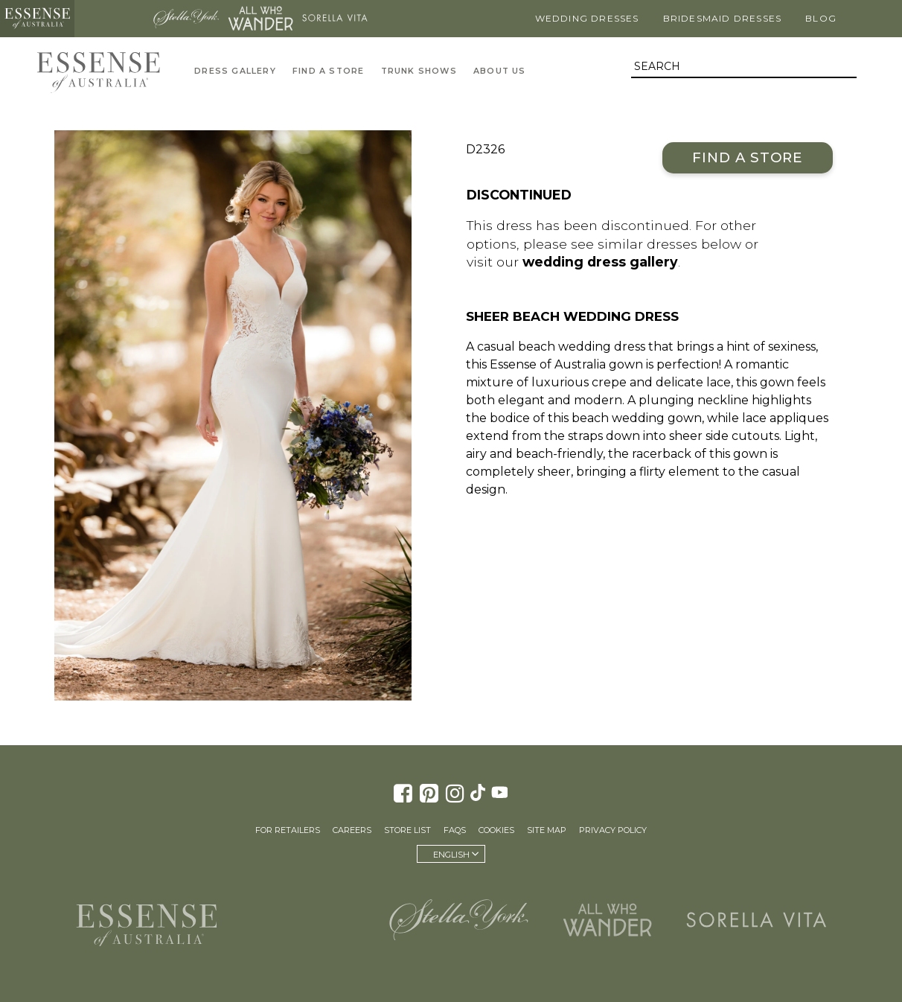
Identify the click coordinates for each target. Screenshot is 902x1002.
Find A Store (328, 71)
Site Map (546, 830)
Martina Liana (111, 18)
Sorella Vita (335, 18)
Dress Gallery (235, 71)
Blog (821, 18)
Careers (352, 830)
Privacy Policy (613, 830)
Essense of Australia (37, 18)
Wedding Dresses (587, 18)
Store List (407, 830)
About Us (499, 71)
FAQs (455, 830)
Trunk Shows (419, 71)
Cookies (496, 830)
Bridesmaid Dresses (722, 18)
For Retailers (287, 830)
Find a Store (747, 157)
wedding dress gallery (600, 261)
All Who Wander (260, 18)
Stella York (186, 18)
